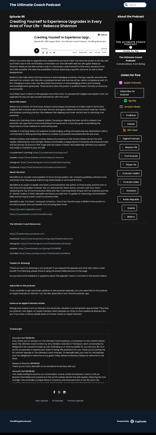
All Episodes (57, 403)
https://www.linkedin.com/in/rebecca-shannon (41, 159)
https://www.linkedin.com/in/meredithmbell (31, 216)
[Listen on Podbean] (129, 126)
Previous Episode (75, 403)
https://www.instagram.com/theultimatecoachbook (45, 246)
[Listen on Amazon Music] (129, 117)
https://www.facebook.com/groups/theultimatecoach (46, 241)
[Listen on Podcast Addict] (129, 187)
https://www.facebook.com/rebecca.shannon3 (43, 169)
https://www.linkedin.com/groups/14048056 (39, 250)
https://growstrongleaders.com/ (25, 211)
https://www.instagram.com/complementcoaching (45, 164)
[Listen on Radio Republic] (129, 213)
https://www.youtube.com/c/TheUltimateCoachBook (44, 255)
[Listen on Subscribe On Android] (129, 98)
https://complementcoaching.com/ (50, 155)
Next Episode (42, 403)
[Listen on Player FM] (129, 178)
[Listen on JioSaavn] (129, 204)
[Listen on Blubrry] (129, 230)
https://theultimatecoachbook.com (27, 236)
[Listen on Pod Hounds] (129, 169)
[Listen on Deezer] (129, 134)
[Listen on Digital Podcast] (129, 152)
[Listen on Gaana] (129, 221)
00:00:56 (30, 373)
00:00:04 (30, 340)
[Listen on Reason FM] (129, 160)
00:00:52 (35, 365)
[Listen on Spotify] (129, 108)
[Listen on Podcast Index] (129, 195)
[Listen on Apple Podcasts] (129, 87)
